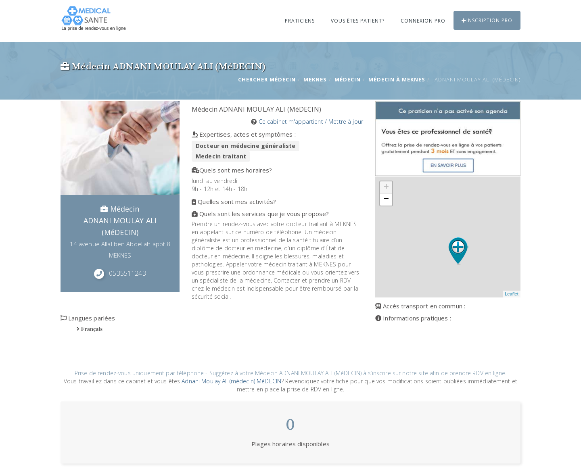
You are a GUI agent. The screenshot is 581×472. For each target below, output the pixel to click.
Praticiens (300, 20)
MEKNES (315, 79)
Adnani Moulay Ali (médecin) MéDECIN (231, 381)
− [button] (386, 199)
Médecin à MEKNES (396, 79)
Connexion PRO (423, 20)
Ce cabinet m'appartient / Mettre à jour (311, 121)
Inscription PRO (487, 20)
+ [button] (386, 187)
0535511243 (127, 273)
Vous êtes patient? (358, 20)
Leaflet (511, 293)
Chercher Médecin (267, 79)
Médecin (347, 79)
